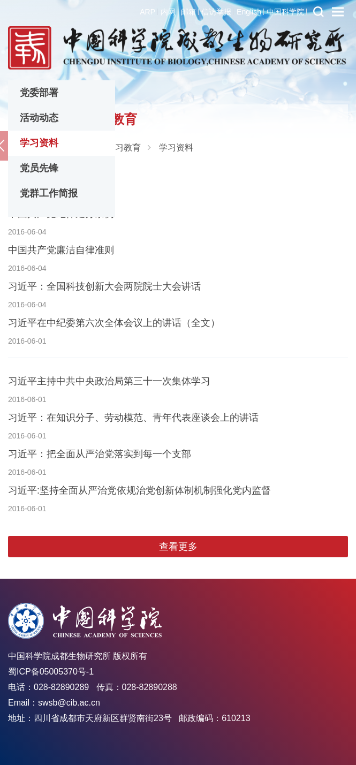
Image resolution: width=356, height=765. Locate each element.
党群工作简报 (49, 193)
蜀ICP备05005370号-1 (51, 671)
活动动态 (39, 117)
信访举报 (216, 11)
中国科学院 (285, 11)
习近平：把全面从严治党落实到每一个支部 (99, 454)
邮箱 (188, 11)
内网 (168, 11)
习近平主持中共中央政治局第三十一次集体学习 (109, 381)
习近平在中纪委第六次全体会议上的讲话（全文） (114, 322)
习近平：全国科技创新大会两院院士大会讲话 (104, 286)
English (249, 11)
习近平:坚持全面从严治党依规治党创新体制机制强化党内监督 (139, 490)
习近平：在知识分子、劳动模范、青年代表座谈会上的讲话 (133, 417)
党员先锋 (39, 168)
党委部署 (39, 92)
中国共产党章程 (41, 177)
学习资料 (39, 143)
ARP (147, 11)
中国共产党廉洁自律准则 (61, 250)
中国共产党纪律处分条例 (61, 213)
